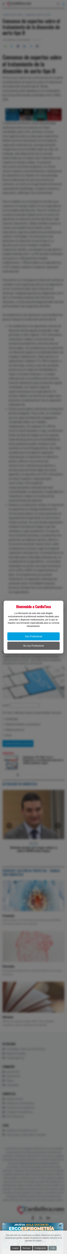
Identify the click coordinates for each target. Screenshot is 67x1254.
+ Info (52, 1248)
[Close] (60, 1225)
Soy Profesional (33, 636)
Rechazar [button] (27, 1248)
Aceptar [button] (15, 1248)
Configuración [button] (40, 1248)
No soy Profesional (33, 645)
